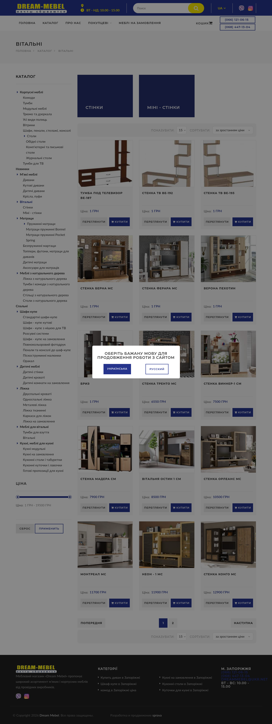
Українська (117, 368)
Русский (157, 369)
